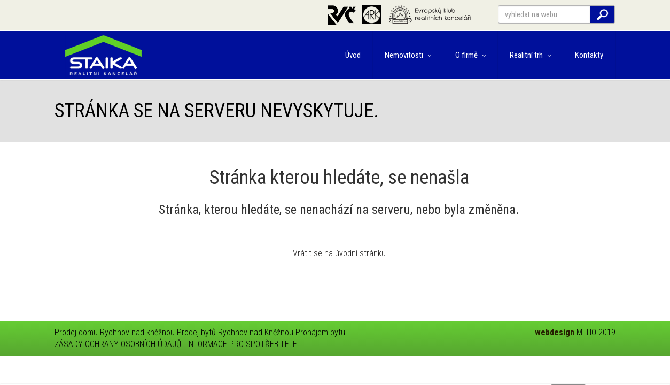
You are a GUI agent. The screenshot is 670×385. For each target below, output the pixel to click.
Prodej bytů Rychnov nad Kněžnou (235, 332)
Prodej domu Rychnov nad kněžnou (114, 332)
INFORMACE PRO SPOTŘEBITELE (242, 344)
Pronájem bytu (320, 332)
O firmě (470, 55)
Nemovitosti (408, 55)
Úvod (353, 55)
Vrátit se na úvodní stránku (339, 253)
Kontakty (589, 55)
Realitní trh (530, 55)
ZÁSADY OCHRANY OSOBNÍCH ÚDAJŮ (117, 344)
